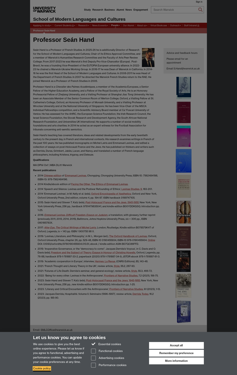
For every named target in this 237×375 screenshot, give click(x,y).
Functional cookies (107, 351)
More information (176, 361)
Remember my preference (176, 353)
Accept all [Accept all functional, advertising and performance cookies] (176, 345)
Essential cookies (106, 344)
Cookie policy (42, 368)
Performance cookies (109, 365)
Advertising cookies (107, 358)
